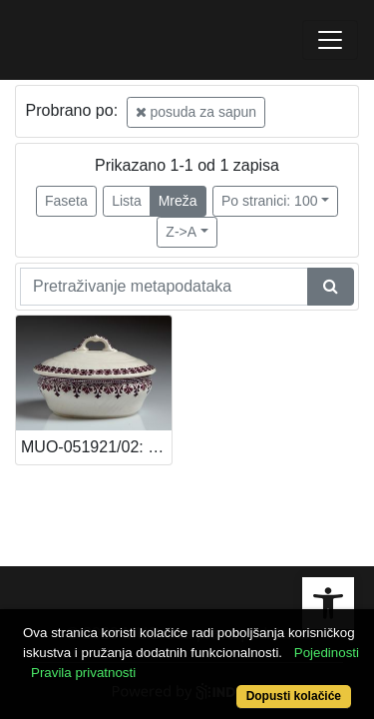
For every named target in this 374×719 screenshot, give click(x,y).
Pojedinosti (326, 652)
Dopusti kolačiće (293, 696)
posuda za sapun (196, 112)
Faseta (66, 201)
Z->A (181, 232)
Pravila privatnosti (83, 672)
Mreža (178, 201)
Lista (127, 201)
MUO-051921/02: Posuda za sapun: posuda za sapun (96, 446)
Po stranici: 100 (269, 201)
